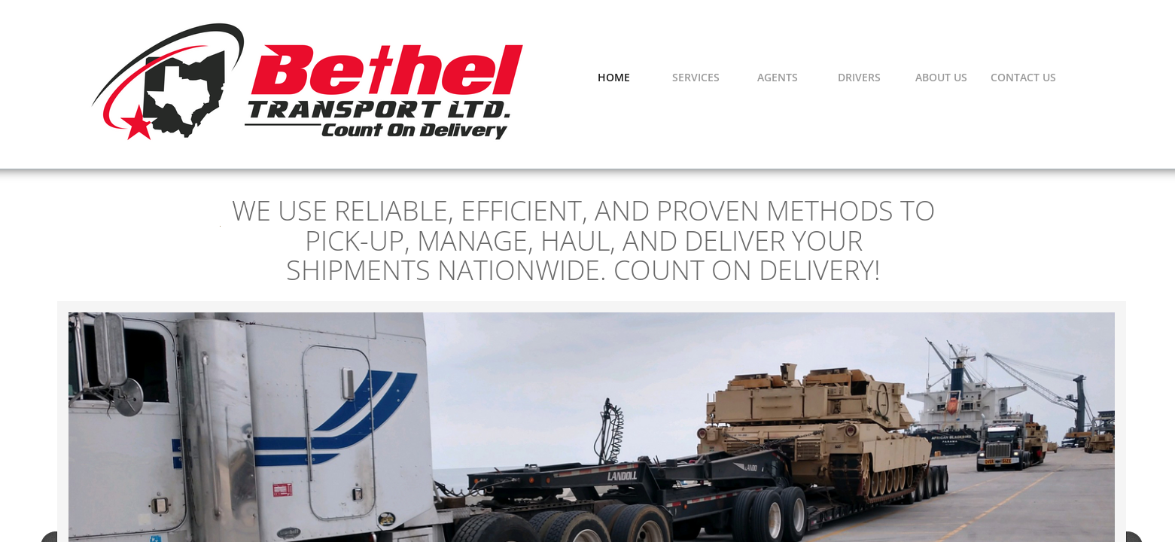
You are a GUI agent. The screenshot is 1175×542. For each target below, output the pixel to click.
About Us (941, 77)
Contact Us (1023, 77)
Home (614, 77)
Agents (777, 77)
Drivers (859, 77)
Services (696, 77)
